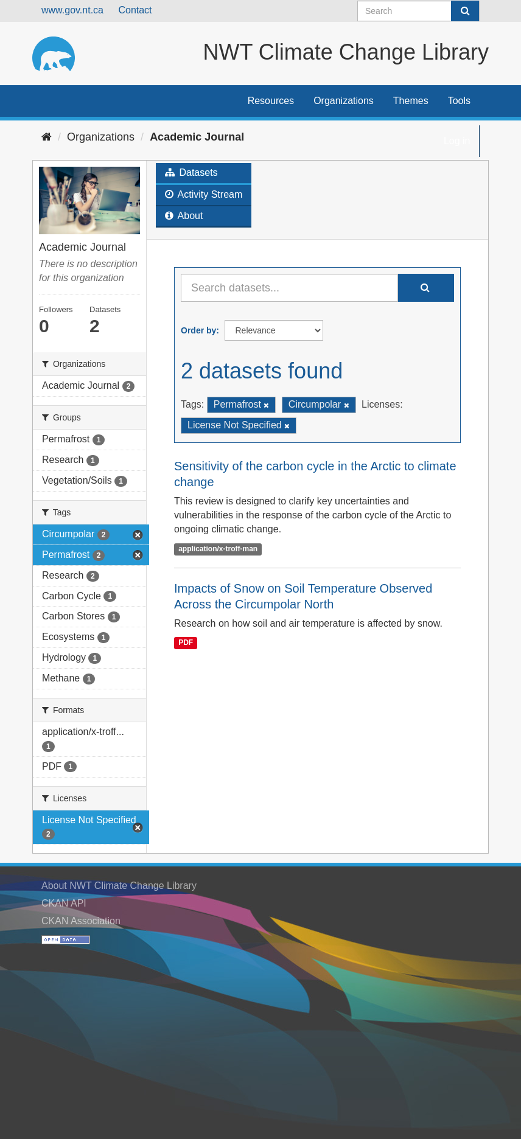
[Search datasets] (418, 11)
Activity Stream (203, 194)
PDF (185, 643)
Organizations (343, 101)
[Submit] (465, 11)
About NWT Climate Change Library (119, 885)
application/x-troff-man (217, 549)
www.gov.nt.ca (72, 10)
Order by (198, 330)
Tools (459, 101)
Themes (410, 101)
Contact (135, 10)
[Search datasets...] (289, 288)
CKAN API (63, 903)
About (184, 216)
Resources (271, 101)
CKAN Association (81, 921)
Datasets (191, 172)
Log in (457, 141)
